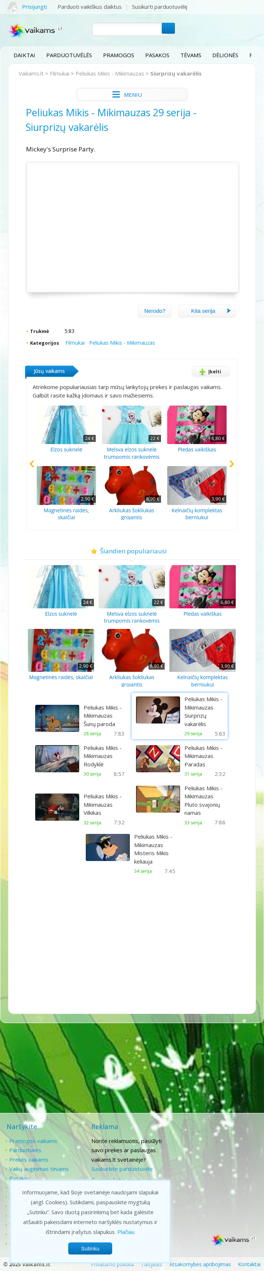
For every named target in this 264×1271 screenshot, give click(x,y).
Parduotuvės (25, 1149)
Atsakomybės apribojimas (200, 1263)
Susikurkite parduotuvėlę (120, 1168)
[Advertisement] (132, 941)
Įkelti (208, 371)
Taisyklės (151, 1263)
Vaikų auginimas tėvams (39, 1168)
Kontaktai (206, 1140)
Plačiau (126, 1231)
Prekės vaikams (28, 1159)
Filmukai (60, 73)
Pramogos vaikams (33, 1140)
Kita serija (211, 310)
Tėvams (190, 55)
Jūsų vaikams (49, 370)
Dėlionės (225, 55)
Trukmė (40, 330)
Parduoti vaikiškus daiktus (90, 6)
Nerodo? (154, 310)
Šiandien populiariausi (132, 550)
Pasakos (157, 55)
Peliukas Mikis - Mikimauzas (110, 73)
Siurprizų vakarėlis (176, 73)
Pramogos (118, 55)
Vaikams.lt (31, 73)
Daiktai (24, 55)
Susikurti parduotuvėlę (160, 6)
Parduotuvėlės (69, 55)
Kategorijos (44, 342)
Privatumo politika (112, 1263)
